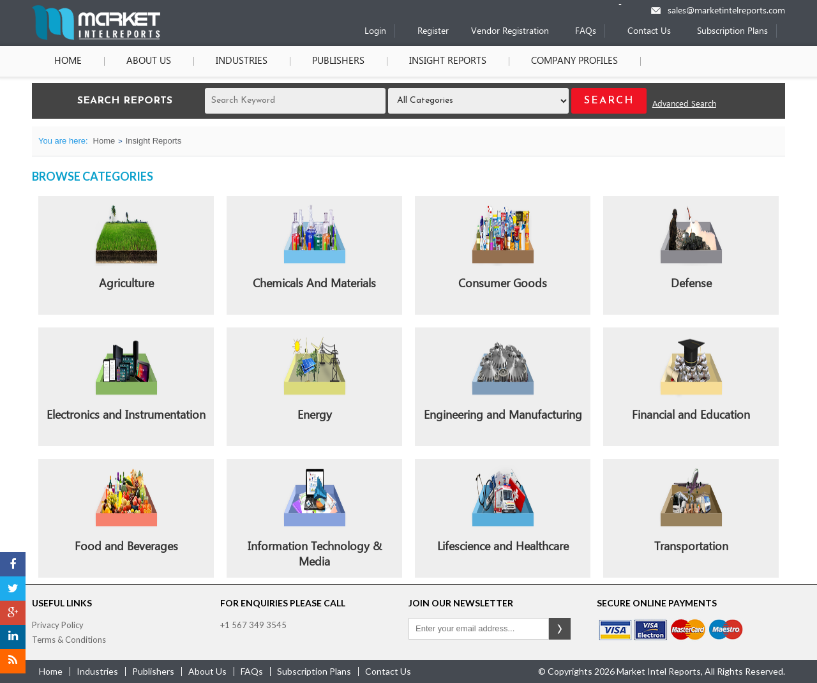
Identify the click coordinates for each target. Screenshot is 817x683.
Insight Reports (447, 61)
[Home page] (96, 37)
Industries (241, 61)
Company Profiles (574, 61)
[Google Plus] (13, 613)
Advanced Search (684, 104)
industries (97, 671)
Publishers (338, 61)
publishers (153, 671)
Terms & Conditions (69, 639)
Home (68, 61)
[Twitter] (13, 588)
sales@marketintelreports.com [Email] (726, 11)
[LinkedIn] (13, 637)
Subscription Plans (732, 32)
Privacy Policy (58, 625)
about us (207, 671)
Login (375, 32)
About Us (148, 61)
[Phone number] (628, 4)
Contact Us (649, 32)
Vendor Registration (510, 32)
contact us (388, 671)
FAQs (585, 32)
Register (433, 32)
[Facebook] (13, 564)
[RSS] (13, 661)
